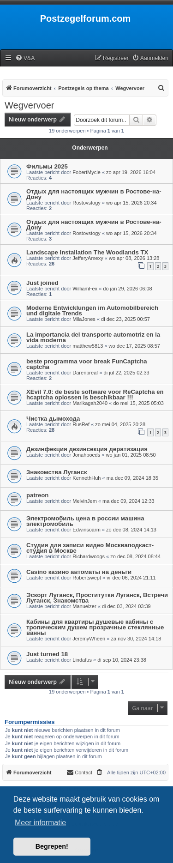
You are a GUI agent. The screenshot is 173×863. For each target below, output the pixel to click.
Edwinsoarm (86, 529)
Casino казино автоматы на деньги (78, 571)
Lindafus (82, 660)
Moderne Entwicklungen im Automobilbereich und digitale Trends (92, 310)
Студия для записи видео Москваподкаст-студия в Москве (90, 548)
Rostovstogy (86, 202)
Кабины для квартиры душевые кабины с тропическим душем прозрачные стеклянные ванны (95, 627)
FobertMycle (86, 172)
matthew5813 (87, 346)
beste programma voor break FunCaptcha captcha (86, 364)
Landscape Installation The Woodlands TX (87, 252)
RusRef (80, 424)
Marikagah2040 (89, 403)
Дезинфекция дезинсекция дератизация (87, 449)
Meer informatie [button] (40, 823)
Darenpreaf (85, 372)
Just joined (42, 282)
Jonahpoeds (86, 455)
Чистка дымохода (53, 418)
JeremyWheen (88, 638)
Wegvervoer (29, 105)
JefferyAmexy (87, 258)
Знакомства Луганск (56, 472)
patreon (37, 495)
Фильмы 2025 (47, 166)
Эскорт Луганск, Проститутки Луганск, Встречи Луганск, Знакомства (97, 597)
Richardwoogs (88, 556)
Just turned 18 (47, 654)
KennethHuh (86, 478)
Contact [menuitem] (79, 772)
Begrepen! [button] (52, 846)
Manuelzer (84, 606)
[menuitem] (25, 58)
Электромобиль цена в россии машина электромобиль (85, 521)
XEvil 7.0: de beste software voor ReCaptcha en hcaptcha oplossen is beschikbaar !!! (95, 394)
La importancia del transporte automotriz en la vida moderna (93, 337)
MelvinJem (84, 501)
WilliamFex (84, 288)
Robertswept (86, 577)
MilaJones (83, 319)
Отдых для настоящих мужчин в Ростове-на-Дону (93, 194)
